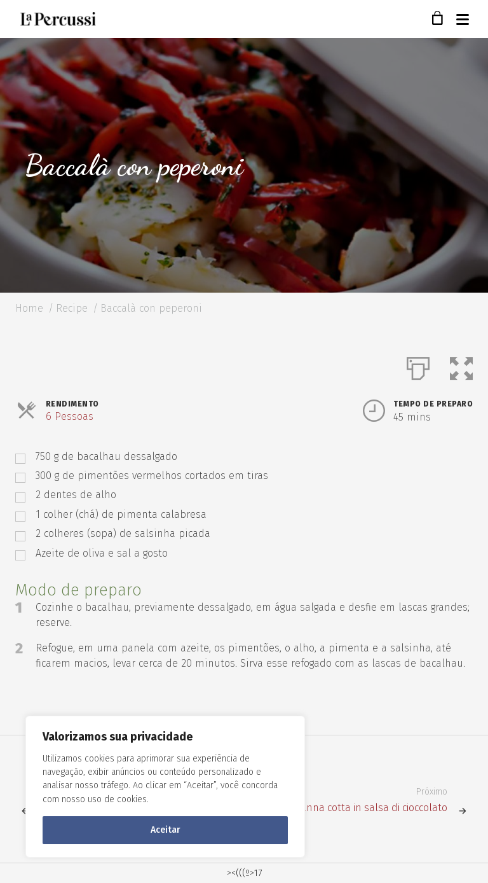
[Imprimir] (418, 366)
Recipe (72, 308)
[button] (461, 366)
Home (29, 308)
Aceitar (165, 829)
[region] (165, 787)
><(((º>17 (244, 873)
